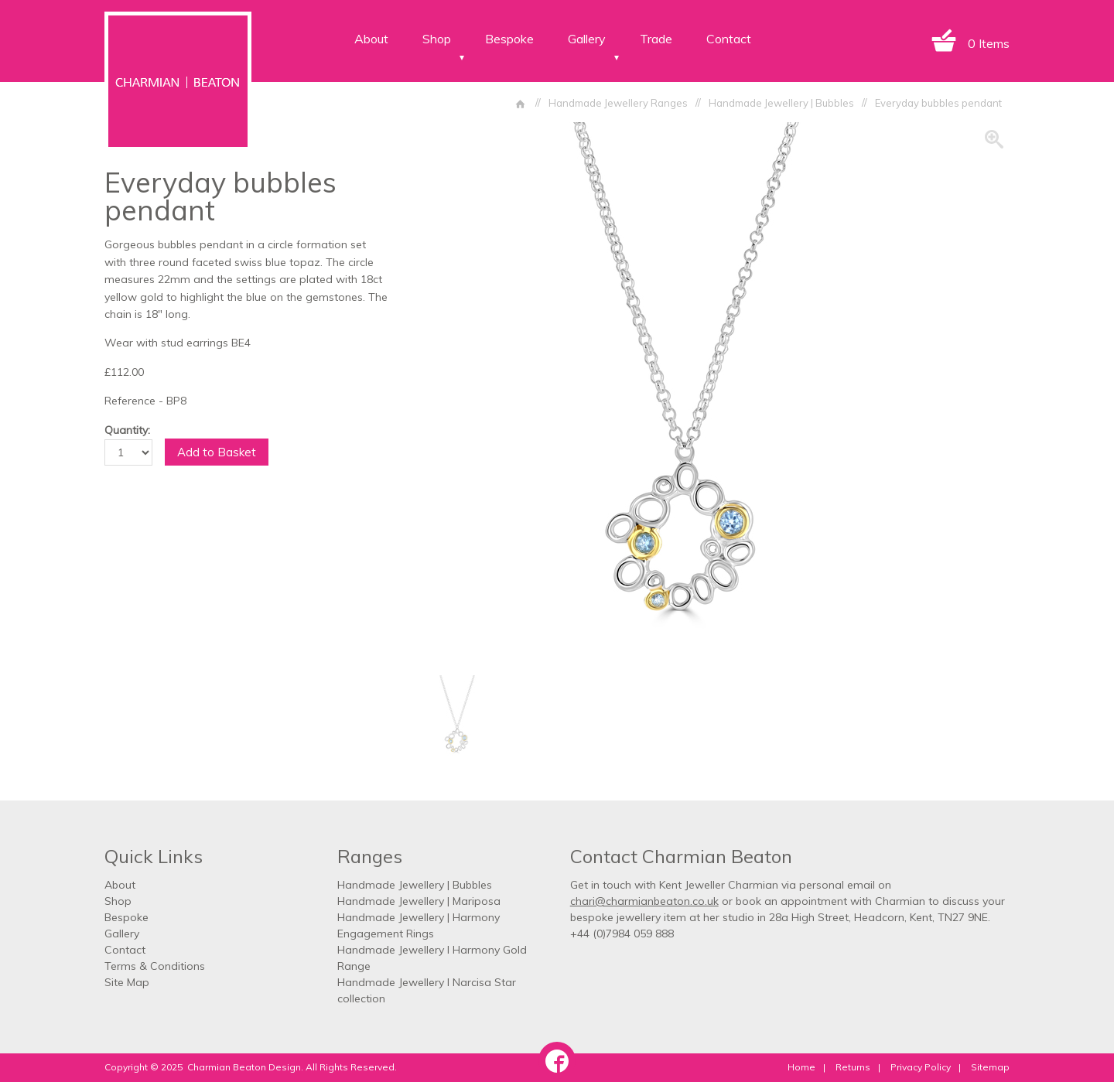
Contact (728, 38)
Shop (436, 38)
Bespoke (509, 38)
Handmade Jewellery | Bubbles (414, 885)
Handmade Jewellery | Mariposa (419, 901)
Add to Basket (216, 452)
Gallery (587, 38)
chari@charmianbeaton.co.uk (644, 901)
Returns (853, 1067)
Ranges (369, 856)
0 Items (989, 43)
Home (801, 1067)
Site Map (126, 982)
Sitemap (990, 1067)
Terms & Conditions (154, 966)
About (371, 38)
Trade (656, 38)
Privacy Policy (920, 1067)
